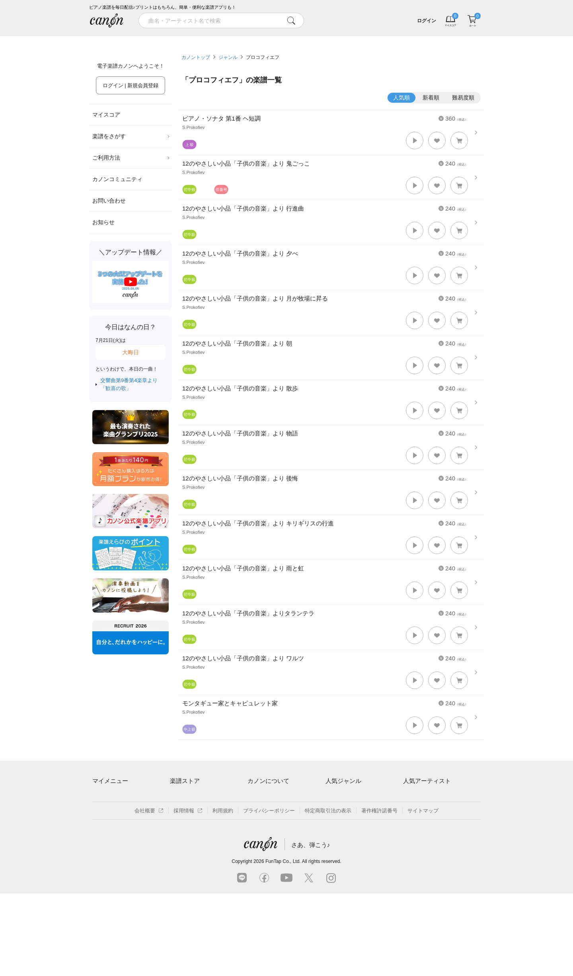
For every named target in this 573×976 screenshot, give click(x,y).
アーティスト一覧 (190, 797)
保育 (330, 824)
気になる (434, 39)
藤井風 (411, 797)
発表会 (333, 852)
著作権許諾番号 (379, 893)
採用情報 (188, 893)
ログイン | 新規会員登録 (131, 85)
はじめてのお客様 (268, 824)
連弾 (330, 797)
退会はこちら (107, 824)
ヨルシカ (413, 824)
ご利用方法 (131, 157)
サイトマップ (423, 893)
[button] (414, 140)
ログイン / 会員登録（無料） (125, 810)
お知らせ (103, 222)
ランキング (237, 39)
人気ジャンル (343, 780)
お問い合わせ (109, 200)
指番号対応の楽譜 (190, 865)
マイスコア (106, 114)
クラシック (338, 810)
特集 (138, 39)
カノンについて (268, 780)
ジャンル (228, 57)
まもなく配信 (185, 852)
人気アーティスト (427, 780)
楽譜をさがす (131, 136)
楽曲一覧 (180, 810)
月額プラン (260, 810)
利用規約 (222, 893)
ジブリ (333, 838)
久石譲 (411, 852)
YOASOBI (415, 838)
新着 (335, 39)
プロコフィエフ (262, 57)
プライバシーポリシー (269, 893)
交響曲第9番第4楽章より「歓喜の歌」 (129, 384)
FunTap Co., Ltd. (283, 944)
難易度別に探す (188, 824)
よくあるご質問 (266, 838)
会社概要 (149, 893)
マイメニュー (110, 780)
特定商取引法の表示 (328, 893)
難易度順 (463, 97)
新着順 (431, 97)
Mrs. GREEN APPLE (427, 810)
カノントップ (195, 57)
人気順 (401, 97)
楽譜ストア (185, 780)
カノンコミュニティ (117, 179)
